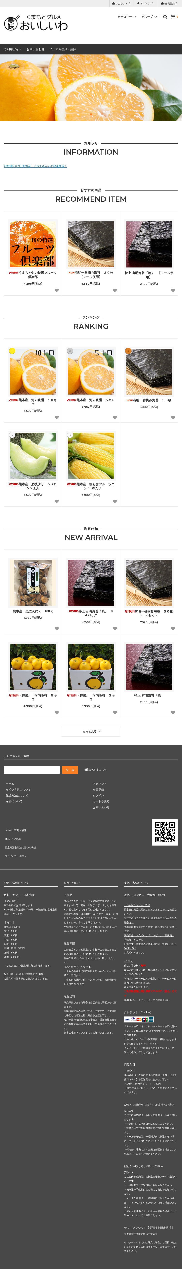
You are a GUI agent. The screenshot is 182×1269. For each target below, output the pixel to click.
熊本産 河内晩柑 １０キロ (33, 402)
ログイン (146, 3)
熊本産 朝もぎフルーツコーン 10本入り (91, 486)
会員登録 (170, 3)
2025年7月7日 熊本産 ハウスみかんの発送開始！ (35, 166)
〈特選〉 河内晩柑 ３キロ (91, 697)
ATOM (16, 833)
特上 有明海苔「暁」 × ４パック (92, 613)
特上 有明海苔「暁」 (149, 695)
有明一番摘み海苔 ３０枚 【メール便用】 (92, 275)
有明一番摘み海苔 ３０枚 (149, 400)
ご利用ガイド (13, 49)
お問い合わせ (36, 49)
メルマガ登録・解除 (62, 49)
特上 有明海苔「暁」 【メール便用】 (149, 275)
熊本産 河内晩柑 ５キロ (91, 400)
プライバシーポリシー (18, 845)
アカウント (122, 3)
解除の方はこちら (95, 768)
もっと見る (92, 730)
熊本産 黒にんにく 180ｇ (33, 611)
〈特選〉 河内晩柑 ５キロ (33, 697)
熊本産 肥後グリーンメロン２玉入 (33, 486)
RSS (7, 833)
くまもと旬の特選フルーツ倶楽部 (33, 275)
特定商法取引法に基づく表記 (22, 839)
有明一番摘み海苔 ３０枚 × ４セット (149, 613)
